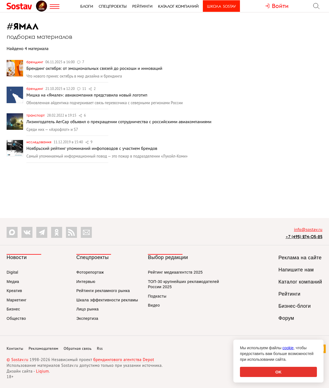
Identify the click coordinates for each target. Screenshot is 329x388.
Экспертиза (87, 318)
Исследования (39, 142)
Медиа (13, 281)
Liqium (42, 371)
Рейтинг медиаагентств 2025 (175, 272)
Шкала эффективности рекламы (107, 300)
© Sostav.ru (17, 359)
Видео (154, 305)
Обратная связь (78, 348)
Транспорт (36, 115)
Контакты (15, 348)
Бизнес (13, 309)
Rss (100, 348)
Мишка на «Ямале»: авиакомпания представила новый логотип (86, 95)
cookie (288, 348)
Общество (16, 318)
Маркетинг (17, 300)
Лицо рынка (87, 309)
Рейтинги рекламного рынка (103, 290)
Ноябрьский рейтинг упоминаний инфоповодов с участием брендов (91, 148)
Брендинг (35, 62)
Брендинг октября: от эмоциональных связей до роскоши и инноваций (94, 68)
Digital (12, 272)
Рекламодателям (43, 348)
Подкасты (157, 296)
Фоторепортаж (90, 272)
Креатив (14, 290)
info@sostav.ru (308, 229)
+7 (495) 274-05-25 (304, 236)
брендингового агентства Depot (123, 359)
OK (278, 372)
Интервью (85, 281)
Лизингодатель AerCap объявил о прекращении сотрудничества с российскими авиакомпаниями (118, 121)
